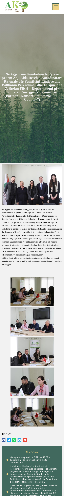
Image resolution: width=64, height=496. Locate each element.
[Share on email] (25, 440)
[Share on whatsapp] (14, 440)
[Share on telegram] (19, 440)
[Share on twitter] (9, 440)
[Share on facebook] (3, 440)
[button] (55, 6)
